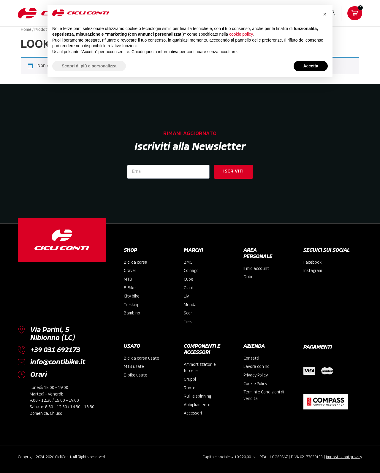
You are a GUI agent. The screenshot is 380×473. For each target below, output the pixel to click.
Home (26, 30)
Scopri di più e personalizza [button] (89, 66)
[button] (325, 14)
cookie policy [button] (241, 34)
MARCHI (193, 250)
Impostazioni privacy (344, 457)
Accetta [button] (310, 66)
